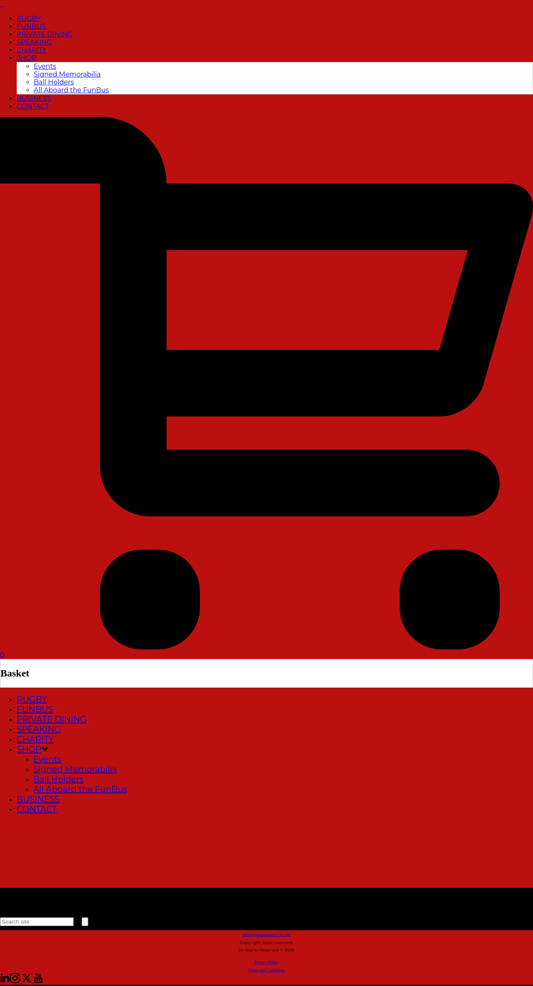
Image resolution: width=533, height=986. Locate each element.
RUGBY (29, 18)
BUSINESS (34, 98)
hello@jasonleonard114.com (267, 934)
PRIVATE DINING (44, 34)
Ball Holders (54, 82)
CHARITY (32, 50)
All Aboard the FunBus (71, 90)
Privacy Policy (266, 962)
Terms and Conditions (266, 970)
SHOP (27, 58)
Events (45, 66)
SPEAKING (34, 42)
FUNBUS (31, 26)
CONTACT (33, 106)
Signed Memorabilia (67, 74)
